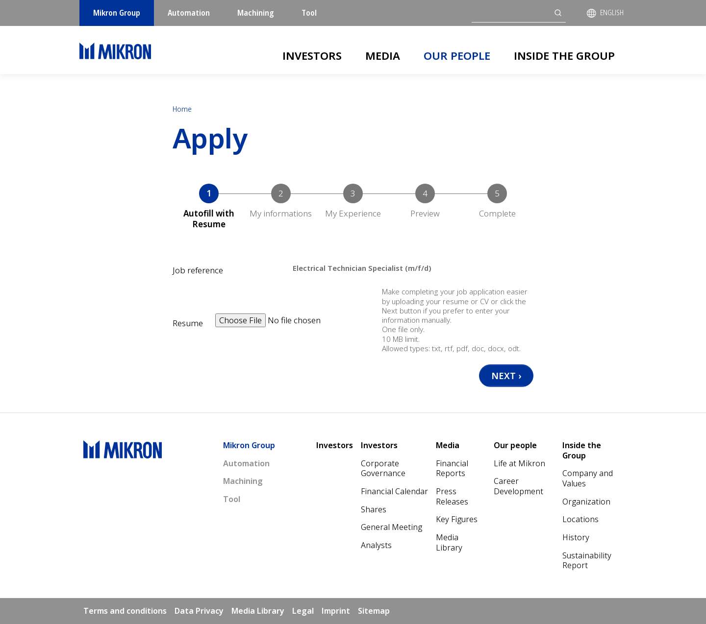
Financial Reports (452, 468)
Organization (586, 501)
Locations (580, 519)
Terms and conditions (125, 610)
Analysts (376, 545)
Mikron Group (116, 12)
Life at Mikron (519, 463)
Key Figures (457, 519)
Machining (255, 12)
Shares (373, 509)
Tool (309, 12)
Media (382, 55)
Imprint (336, 610)
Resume (188, 323)
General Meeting (391, 527)
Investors (312, 55)
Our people (457, 55)
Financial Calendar (394, 491)
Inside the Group (564, 55)
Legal (303, 610)
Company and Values (587, 478)
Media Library (449, 542)
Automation (189, 12)
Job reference (198, 270)
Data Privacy (199, 610)
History (575, 537)
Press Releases (452, 496)
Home (182, 109)
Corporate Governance (383, 468)
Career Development (518, 486)
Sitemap (374, 610)
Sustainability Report (586, 560)
